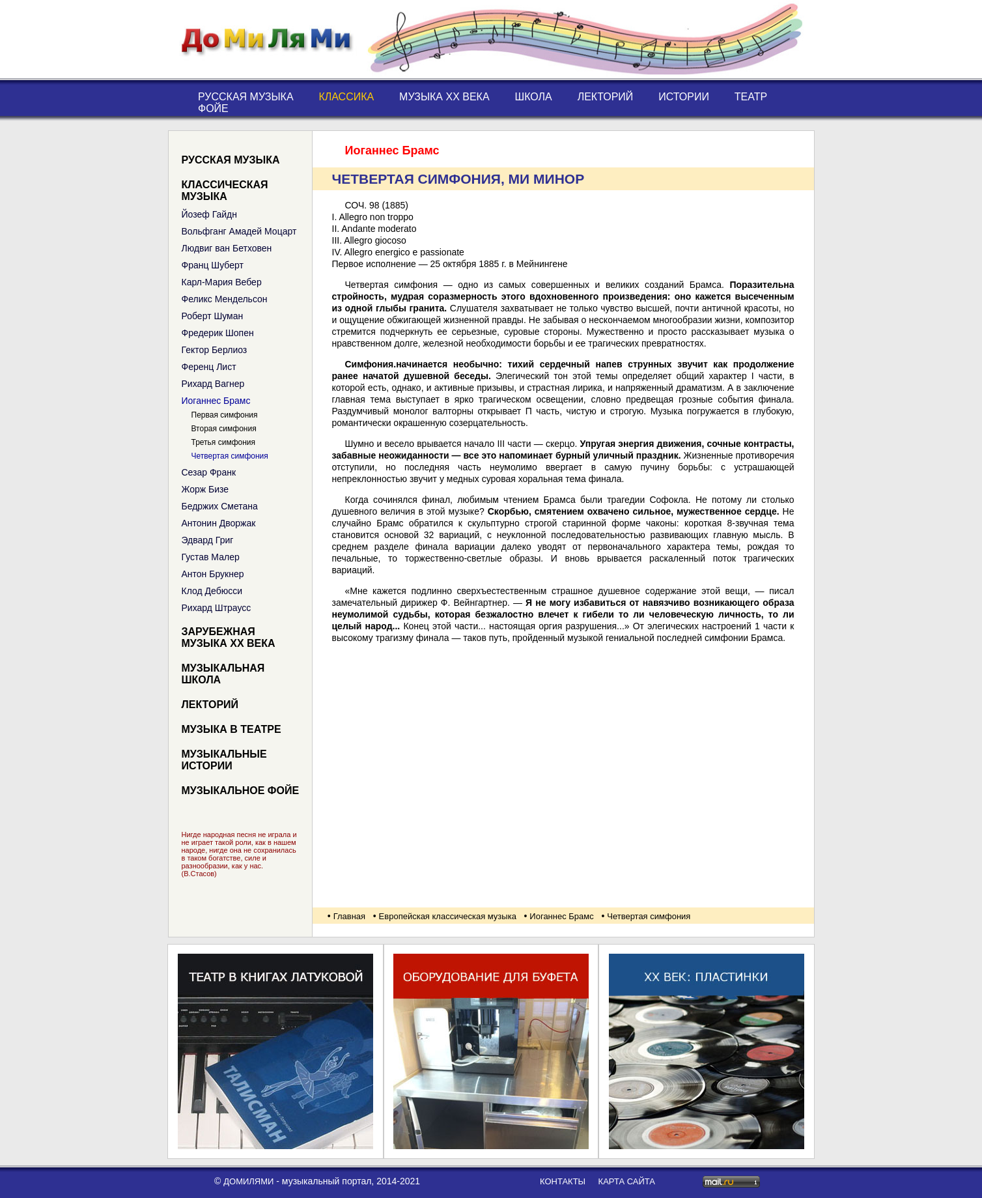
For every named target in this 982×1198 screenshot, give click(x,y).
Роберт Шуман (213, 316)
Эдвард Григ (208, 540)
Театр (751, 96)
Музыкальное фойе (241, 790)
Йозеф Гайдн (209, 214)
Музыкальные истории (224, 760)
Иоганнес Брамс (216, 400)
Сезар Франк (209, 472)
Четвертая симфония (229, 456)
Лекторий (606, 96)
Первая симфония (224, 415)
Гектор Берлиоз (214, 350)
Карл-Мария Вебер (222, 282)
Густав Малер (211, 557)
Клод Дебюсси (212, 591)
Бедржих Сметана (220, 506)
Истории (683, 96)
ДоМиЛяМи (248, 1181)
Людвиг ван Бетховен (227, 248)
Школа (533, 96)
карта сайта (626, 1181)
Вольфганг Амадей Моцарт (239, 231)
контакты (562, 1181)
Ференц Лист (209, 367)
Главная (349, 916)
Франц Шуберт (213, 265)
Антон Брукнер (213, 574)
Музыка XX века (444, 96)
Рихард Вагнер (213, 383)
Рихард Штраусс (216, 608)
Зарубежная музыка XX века (228, 637)
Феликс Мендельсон (225, 299)
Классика (346, 96)
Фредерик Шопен (218, 333)
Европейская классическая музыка (447, 916)
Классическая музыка (225, 190)
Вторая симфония (224, 428)
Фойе (213, 108)
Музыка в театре (231, 729)
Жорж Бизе (205, 489)
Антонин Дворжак (219, 523)
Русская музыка (246, 96)
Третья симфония (223, 442)
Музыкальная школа (223, 674)
